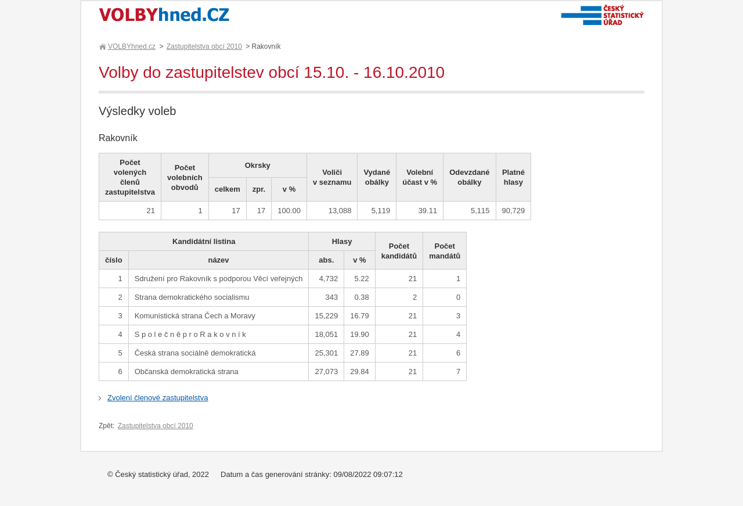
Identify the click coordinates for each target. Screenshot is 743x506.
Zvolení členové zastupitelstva (157, 397)
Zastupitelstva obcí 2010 (204, 46)
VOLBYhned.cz (131, 46)
